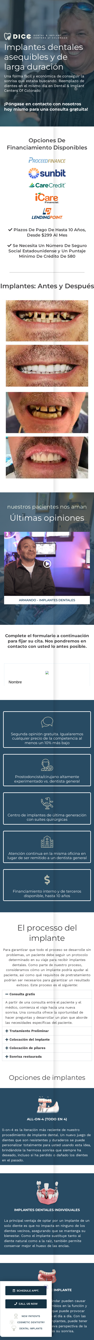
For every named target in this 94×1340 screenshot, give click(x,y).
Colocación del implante (29, 1039)
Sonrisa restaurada (25, 1056)
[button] (47, 994)
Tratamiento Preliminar (29, 1031)
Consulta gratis (22, 994)
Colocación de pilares (27, 1048)
